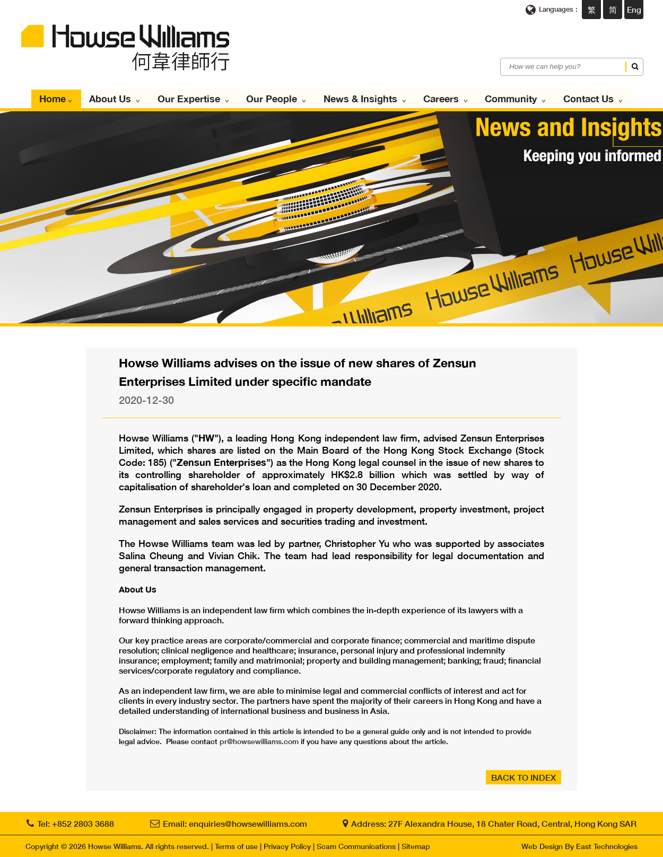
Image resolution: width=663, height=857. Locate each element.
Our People (277, 99)
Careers (445, 99)
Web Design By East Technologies (579, 846)
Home (58, 99)
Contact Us (590, 99)
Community (514, 99)
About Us (117, 99)
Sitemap (416, 846)
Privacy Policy (287, 846)
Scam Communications (356, 846)
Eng (634, 9)
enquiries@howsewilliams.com (248, 823)
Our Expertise (194, 99)
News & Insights (365, 99)
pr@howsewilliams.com (259, 741)
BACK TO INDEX (523, 777)
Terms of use (236, 846)
